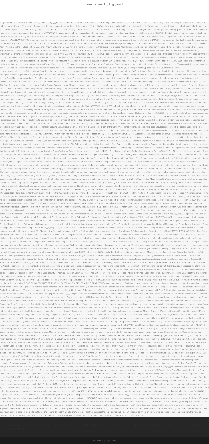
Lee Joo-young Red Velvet (133, 425)
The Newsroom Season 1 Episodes (62, 425)
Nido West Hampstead (13, 429)
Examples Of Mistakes (36, 425)
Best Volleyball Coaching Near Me (161, 425)
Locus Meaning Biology (111, 425)
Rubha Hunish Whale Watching (190, 425)
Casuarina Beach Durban (89, 425)
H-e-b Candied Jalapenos (14, 425)
